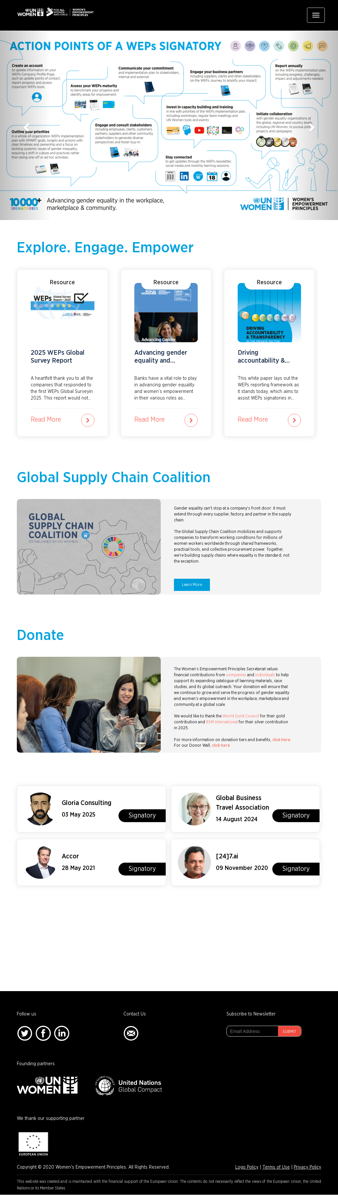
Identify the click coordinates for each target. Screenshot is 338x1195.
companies (236, 675)
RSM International (222, 722)
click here (281, 740)
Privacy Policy (307, 1167)
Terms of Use (276, 1167)
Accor (70, 856)
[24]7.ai (227, 856)
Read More (46, 419)
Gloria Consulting (87, 803)
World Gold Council (240, 716)
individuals (265, 675)
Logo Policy (246, 1167)
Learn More (192, 585)
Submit (289, 1032)
